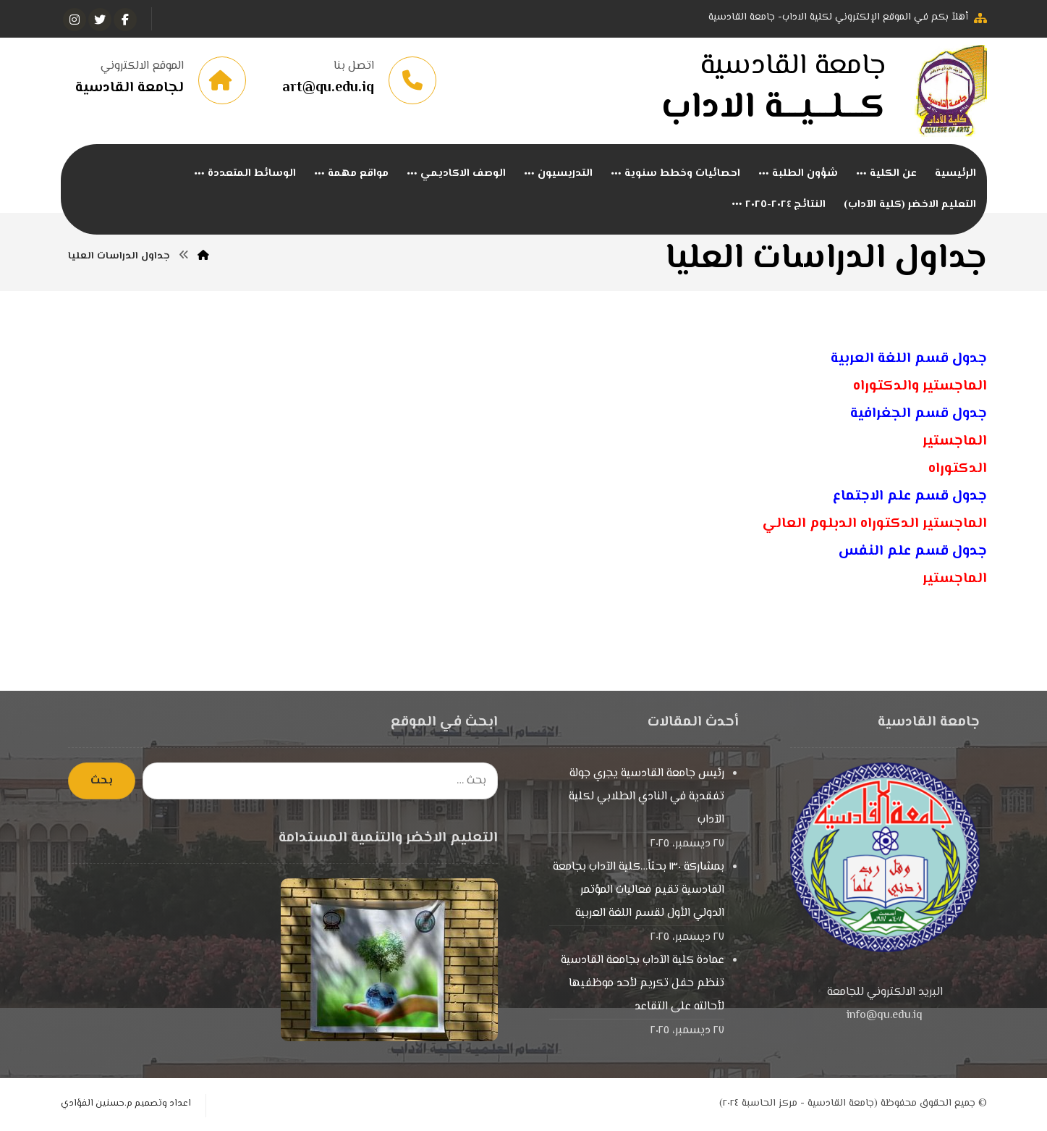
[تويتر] (99, 19)
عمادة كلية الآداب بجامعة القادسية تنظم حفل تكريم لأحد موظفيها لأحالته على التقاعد (642, 984)
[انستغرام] (74, 19)
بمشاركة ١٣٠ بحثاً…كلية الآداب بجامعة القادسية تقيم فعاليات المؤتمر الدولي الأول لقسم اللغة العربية (638, 891)
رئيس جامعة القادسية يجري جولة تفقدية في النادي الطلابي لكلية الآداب (646, 797)
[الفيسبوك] (125, 19)
